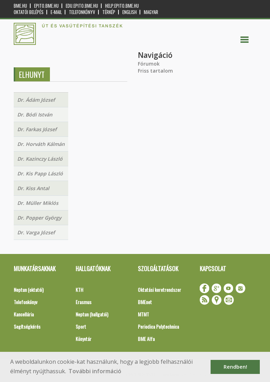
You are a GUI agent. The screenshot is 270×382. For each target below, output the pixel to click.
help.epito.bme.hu (122, 6)
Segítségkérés (27, 326)
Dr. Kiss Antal (33, 188)
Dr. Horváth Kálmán (41, 144)
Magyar (151, 12)
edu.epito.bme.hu (82, 6)
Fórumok (149, 63)
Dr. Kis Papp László (40, 173)
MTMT (143, 314)
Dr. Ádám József (36, 99)
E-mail (56, 12)
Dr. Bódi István (34, 114)
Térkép (108, 12)
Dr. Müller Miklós (37, 203)
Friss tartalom (155, 70)
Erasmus (83, 302)
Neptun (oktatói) (29, 289)
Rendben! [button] (235, 366)
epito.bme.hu (46, 6)
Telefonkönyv (82, 12)
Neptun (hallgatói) (92, 314)
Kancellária (24, 314)
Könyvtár (83, 338)
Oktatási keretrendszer (159, 289)
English (129, 12)
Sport (81, 326)
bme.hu (20, 6)
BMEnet (145, 302)
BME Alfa (146, 338)
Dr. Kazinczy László (40, 158)
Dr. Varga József (36, 232)
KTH (79, 289)
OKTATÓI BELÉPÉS (29, 12)
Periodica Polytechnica (158, 326)
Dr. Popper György (39, 217)
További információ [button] (95, 371)
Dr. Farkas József (37, 129)
